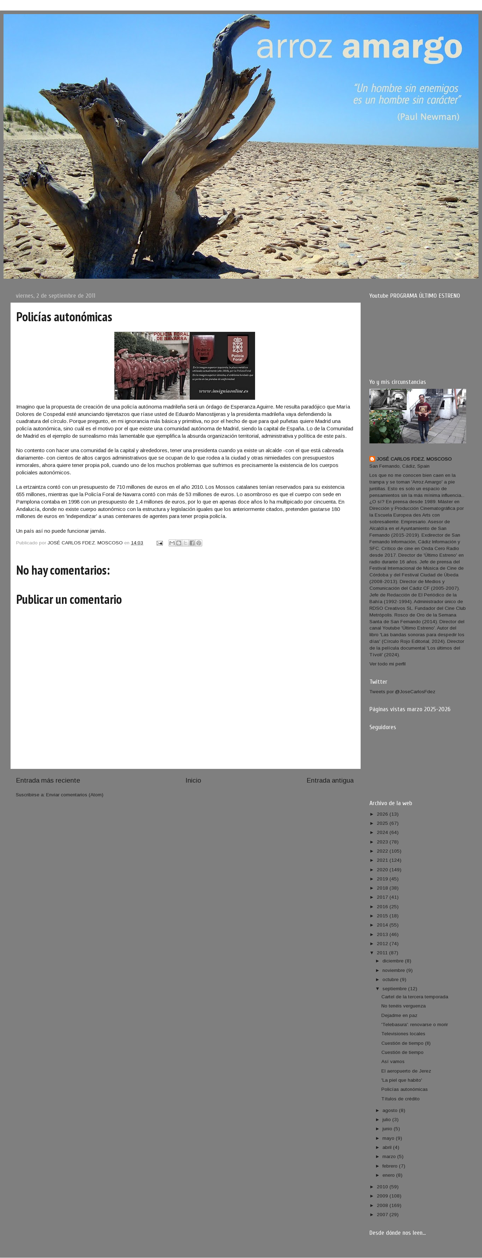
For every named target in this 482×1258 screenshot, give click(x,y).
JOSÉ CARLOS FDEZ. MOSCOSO (414, 459)
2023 (383, 842)
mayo (389, 1138)
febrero (390, 1166)
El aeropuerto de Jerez (406, 1071)
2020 (383, 869)
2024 (383, 832)
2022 (383, 851)
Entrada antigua (330, 780)
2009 (383, 1196)
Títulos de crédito (400, 1098)
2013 (383, 934)
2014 (383, 925)
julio (387, 1119)
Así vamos (393, 1061)
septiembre (395, 988)
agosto (390, 1110)
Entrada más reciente (48, 780)
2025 (383, 823)
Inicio (193, 780)
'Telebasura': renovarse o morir (414, 1024)
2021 (383, 860)
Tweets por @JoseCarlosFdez (402, 691)
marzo (389, 1156)
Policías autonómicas (404, 1089)
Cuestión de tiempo (402, 1052)
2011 (383, 952)
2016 (383, 906)
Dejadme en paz (399, 1015)
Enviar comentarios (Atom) (74, 794)
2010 (383, 1186)
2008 (383, 1205)
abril (387, 1147)
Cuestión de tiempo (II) (406, 1043)
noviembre (394, 970)
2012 (383, 943)
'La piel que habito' (401, 1080)
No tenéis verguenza (403, 1006)
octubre (391, 979)
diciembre (393, 960)
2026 (383, 814)
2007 (383, 1214)
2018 (383, 888)
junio (388, 1128)
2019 (383, 878)
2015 (383, 915)
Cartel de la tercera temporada (414, 996)
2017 (383, 897)
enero (389, 1175)
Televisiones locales (403, 1033)
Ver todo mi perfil (387, 663)
